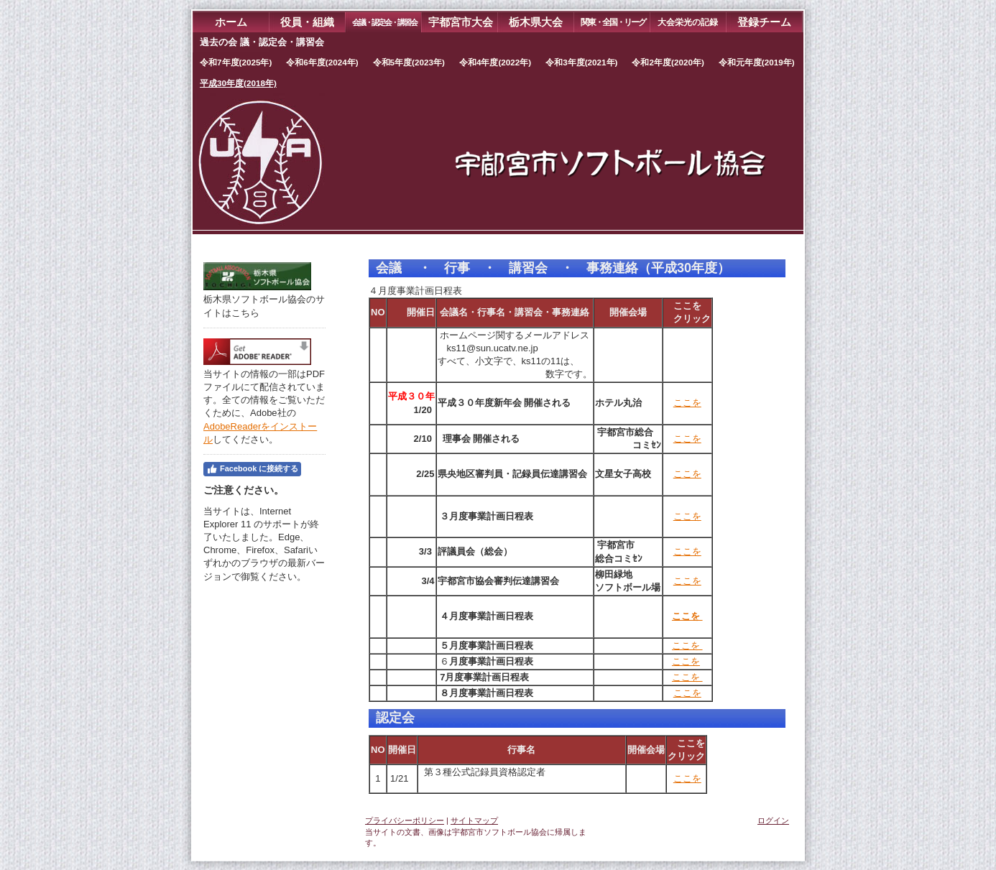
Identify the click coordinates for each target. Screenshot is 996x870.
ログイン (773, 820)
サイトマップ (474, 820)
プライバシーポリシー (404, 820)
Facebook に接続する (252, 469)
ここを (687, 402)
